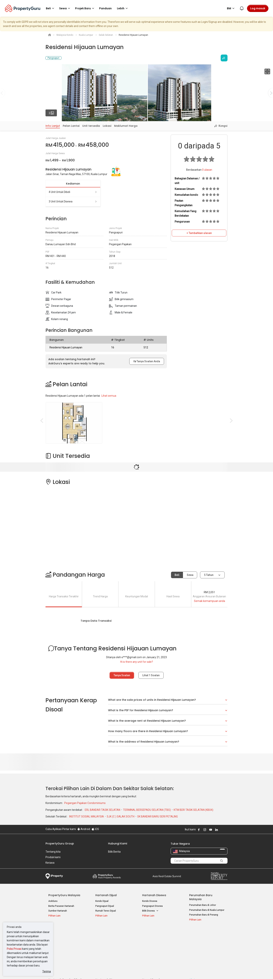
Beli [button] (50, 8)
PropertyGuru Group (60, 843)
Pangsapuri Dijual (104, 906)
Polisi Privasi (14, 948)
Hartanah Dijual (106, 895)
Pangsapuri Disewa (152, 906)
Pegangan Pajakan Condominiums (85, 803)
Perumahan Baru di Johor (202, 905)
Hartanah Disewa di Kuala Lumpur (113, 938)
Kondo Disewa (149, 901)
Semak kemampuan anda (209, 600)
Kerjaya (50, 862)
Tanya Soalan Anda (146, 361)
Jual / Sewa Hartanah (200, 943)
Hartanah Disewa (154, 895)
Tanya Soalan (122, 675)
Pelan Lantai (71, 126)
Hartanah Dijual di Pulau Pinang (65, 943)
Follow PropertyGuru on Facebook (199, 829)
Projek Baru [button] (85, 8)
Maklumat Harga (125, 126)
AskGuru (52, 901)
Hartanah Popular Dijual (64, 932)
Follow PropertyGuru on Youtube (210, 829)
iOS (95, 829)
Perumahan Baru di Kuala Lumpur (206, 910)
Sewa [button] (65, 8)
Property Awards (107, 876)
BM (231, 8)
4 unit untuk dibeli (73, 191)
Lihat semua (108, 395)
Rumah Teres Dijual (105, 910)
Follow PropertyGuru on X (221, 829)
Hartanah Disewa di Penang (110, 943)
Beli (177, 574)
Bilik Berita (114, 851)
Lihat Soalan (151, 675)
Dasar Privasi (110, 970)
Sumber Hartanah (57, 910)
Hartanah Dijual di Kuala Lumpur (65, 938)
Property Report (219, 876)
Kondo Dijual (101, 901)
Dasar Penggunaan (57, 970)
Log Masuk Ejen (197, 938)
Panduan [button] (105, 8)
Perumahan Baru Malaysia (200, 897)
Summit (167, 876)
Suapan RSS (195, 947)
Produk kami (53, 857)
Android (83, 829)
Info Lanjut (53, 126)
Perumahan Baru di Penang (203, 914)
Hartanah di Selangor (153, 943)
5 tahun (208, 574)
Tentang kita (53, 851)
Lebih (123, 8)
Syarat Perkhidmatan (85, 970)
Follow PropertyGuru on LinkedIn (216, 829)
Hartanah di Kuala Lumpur (155, 938)
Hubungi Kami (117, 843)
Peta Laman (195, 952)
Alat (192, 932)
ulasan (207, 169)
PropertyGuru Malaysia (64, 895)
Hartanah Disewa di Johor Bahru (112, 947)
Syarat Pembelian (133, 970)
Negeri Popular (152, 932)
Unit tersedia (91, 126)
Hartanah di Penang (152, 947)
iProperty (54, 876)
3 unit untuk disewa (73, 201)
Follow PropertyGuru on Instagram (204, 829)
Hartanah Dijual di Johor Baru (63, 947)
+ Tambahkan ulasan (199, 233)
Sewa (190, 574)
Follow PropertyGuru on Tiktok (226, 829)
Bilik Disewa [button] (150, 911)
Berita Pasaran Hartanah (61, 906)
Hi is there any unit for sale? (136, 661)
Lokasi (107, 126)
